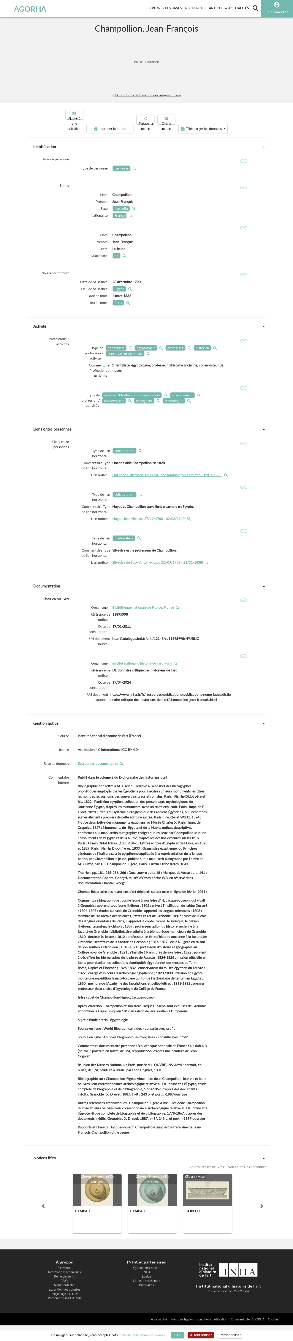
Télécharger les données (195, 125)
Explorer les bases (165, 7)
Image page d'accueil (64, 1309)
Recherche (196, 7)
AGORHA (25, 8)
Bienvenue (64, 1283)
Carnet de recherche (146, 1296)
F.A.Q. (64, 1296)
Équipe (146, 1292)
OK (177, 1335)
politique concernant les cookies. (143, 1335)
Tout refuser (201, 1335)
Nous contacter (64, 1301)
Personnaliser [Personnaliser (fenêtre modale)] (230, 1335)
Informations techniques (64, 1288)
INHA (146, 1288)
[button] (43, 1221)
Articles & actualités (230, 7)
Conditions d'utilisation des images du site (146, 95)
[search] (256, 8)
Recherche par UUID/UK (64, 1314)
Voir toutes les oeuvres (207, 1182)
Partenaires (146, 1301)
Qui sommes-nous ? (146, 1283)
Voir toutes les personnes (246, 1182)
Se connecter (277, 12)
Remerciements (64, 1292)
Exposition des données (64, 1305)
